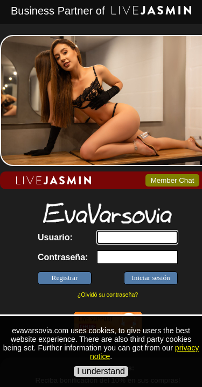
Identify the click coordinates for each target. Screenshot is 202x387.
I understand (101, 371)
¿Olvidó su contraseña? (108, 294)
